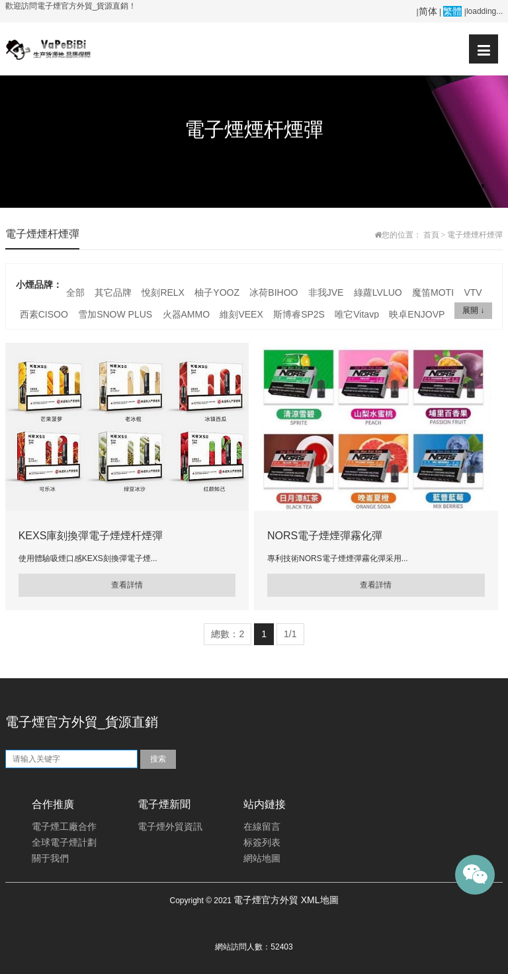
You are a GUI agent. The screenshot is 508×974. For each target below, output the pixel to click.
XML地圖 (320, 900)
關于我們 (50, 858)
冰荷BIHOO (273, 292)
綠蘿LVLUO (378, 292)
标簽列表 (261, 843)
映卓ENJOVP (416, 314)
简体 (428, 11)
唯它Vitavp (357, 314)
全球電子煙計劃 (64, 843)
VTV (473, 292)
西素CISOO (44, 314)
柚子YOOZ (216, 292)
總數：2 (227, 634)
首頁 (431, 235)
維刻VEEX (241, 314)
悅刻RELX (163, 292)
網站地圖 (261, 858)
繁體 (452, 11)
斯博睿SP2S (299, 314)
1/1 (290, 634)
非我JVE (326, 292)
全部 (75, 292)
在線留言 (261, 827)
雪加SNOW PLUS (115, 314)
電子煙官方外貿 (265, 900)
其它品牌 (113, 292)
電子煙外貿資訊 (170, 827)
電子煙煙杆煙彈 (475, 235)
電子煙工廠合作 (64, 827)
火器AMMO (186, 314)
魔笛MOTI (433, 292)
